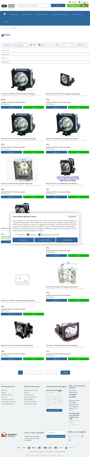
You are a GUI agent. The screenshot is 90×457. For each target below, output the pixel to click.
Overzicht (72, 216)
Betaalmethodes (60, 451)
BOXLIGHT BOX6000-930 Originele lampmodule (62, 139)
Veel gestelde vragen (30, 404)
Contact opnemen (7, 395)
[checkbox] (19, 235)
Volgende (65, 372)
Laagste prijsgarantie (30, 397)
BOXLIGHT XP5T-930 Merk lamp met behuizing (61, 183)
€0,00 (73, 5)
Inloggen (73, 2)
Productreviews (77, 14)
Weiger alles (23, 240)
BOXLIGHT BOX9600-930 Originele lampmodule (62, 287)
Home (3, 28)
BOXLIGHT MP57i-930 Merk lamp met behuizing (17, 345)
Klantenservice (26, 14)
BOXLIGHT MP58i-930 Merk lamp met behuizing (62, 345)
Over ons (4, 397)
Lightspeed (60, 455)
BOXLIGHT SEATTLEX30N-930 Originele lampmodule (18, 139)
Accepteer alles (67, 240)
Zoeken (58, 5)
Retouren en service (7, 399)
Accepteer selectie (45, 240)
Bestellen (4, 390)
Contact (6, 22)
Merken (8, 28)
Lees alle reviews (54, 410)
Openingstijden (28, 399)
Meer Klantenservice (7, 404)
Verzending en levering (8, 401)
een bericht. (73, 409)
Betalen (3, 392)
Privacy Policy (49, 451)
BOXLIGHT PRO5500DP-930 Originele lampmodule (63, 94)
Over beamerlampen (41, 14)
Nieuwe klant (84, 2)
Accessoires (14, 14)
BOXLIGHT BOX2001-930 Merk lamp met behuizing (18, 300)
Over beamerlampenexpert (60, 14)
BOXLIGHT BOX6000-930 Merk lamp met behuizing (18, 94)
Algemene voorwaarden (36, 451)
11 (54, 372)
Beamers (27, 392)
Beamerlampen (28, 395)
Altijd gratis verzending (31, 390)
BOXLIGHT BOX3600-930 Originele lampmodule (17, 183)
